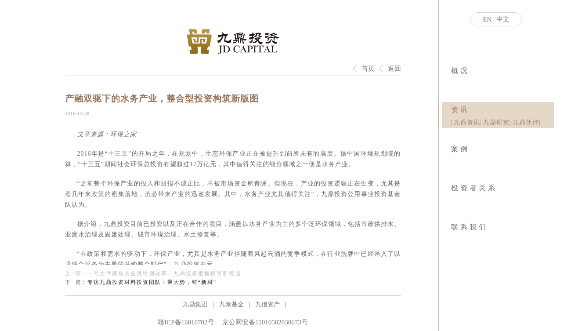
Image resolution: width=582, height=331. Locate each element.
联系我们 (469, 227)
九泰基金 (231, 304)
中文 (503, 19)
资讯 (460, 109)
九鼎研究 (496, 122)
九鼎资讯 (467, 122)
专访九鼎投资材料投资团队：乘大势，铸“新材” (152, 282)
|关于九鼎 (451, 83)
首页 (368, 68)
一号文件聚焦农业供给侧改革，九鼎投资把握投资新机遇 (164, 273)
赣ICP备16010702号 (186, 322)
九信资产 (267, 304)
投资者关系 (474, 188)
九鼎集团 (195, 304)
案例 (460, 149)
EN (487, 19)
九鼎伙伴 (526, 122)
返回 (394, 68)
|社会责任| (454, 83)
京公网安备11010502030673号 (264, 322)
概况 (460, 70)
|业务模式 (453, 83)
